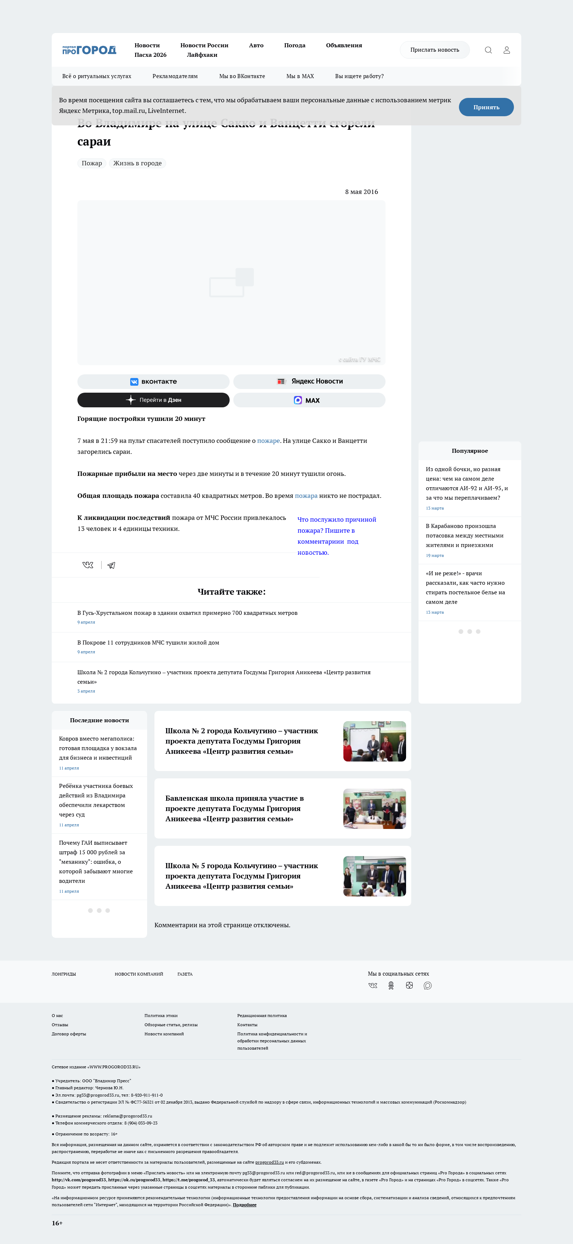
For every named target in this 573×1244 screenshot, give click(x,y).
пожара (307, 495)
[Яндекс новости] (309, 381)
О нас (57, 1015)
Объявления (344, 45)
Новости (147, 45)
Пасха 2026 (151, 54)
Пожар (92, 163)
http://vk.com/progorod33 (79, 1179)
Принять (487, 107)
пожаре (268, 440)
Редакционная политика (262, 1015)
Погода (295, 45)
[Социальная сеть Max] (309, 400)
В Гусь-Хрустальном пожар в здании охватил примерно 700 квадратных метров (231, 618)
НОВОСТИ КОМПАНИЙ (139, 974)
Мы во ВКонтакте (242, 76)
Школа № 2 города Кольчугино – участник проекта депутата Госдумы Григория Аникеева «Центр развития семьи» (231, 682)
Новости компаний (164, 1033)
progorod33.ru (269, 1162)
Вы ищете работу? (359, 76)
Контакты (247, 1024)
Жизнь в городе (137, 163)
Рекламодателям (175, 76)
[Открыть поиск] (488, 50)
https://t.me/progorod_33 (189, 1179)
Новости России (204, 45)
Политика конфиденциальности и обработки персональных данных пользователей (272, 1040)
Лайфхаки (202, 54)
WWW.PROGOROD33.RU (114, 1066)
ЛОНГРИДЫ (64, 974)
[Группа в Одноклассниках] (391, 985)
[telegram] (113, 565)
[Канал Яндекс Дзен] (153, 400)
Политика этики (161, 1015)
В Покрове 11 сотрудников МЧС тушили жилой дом (231, 648)
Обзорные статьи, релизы (171, 1024)
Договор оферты (69, 1033)
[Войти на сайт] (506, 50)
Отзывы (60, 1024)
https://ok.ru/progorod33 (134, 1179)
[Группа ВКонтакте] (153, 381)
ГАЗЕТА (185, 974)
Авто (256, 45)
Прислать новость (434, 49)
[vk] (88, 565)
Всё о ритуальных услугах (96, 76)
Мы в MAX (300, 76)
